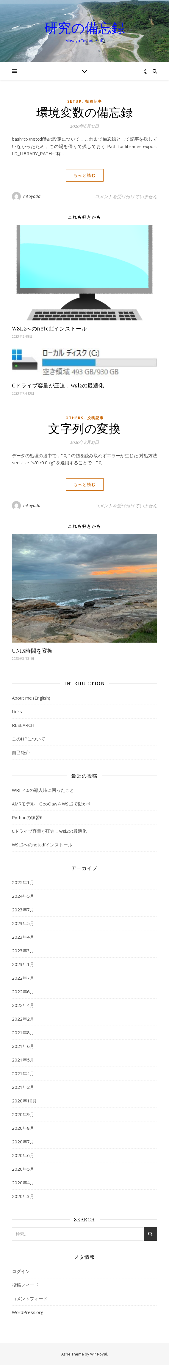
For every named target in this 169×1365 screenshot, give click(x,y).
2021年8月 (23, 1032)
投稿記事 (93, 101)
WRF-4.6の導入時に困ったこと (43, 790)
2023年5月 (23, 923)
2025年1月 (23, 882)
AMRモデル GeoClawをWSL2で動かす (51, 804)
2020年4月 (23, 1183)
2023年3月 (23, 951)
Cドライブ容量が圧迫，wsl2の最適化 (58, 385)
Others (74, 417)
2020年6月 (23, 1155)
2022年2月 (23, 1019)
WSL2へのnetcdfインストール (49, 328)
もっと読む (84, 175)
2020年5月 (23, 1169)
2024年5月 (23, 896)
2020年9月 (23, 1114)
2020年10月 (24, 1101)
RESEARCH (23, 725)
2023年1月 (23, 964)
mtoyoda (32, 196)
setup (74, 101)
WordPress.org (27, 1312)
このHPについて (28, 739)
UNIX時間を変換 (32, 650)
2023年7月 (23, 910)
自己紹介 (21, 752)
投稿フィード (25, 1285)
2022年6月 (23, 991)
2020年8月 (23, 1128)
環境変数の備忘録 (84, 112)
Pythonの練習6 (27, 817)
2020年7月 (23, 1142)
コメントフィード (30, 1299)
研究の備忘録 (84, 27)
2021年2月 (23, 1087)
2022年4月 (23, 1005)
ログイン (21, 1271)
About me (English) (31, 698)
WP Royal (98, 1354)
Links (17, 711)
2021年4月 (23, 1073)
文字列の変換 (84, 428)
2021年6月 (23, 1046)
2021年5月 (23, 1060)
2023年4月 (23, 937)
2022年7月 (23, 978)
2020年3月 (23, 1196)
